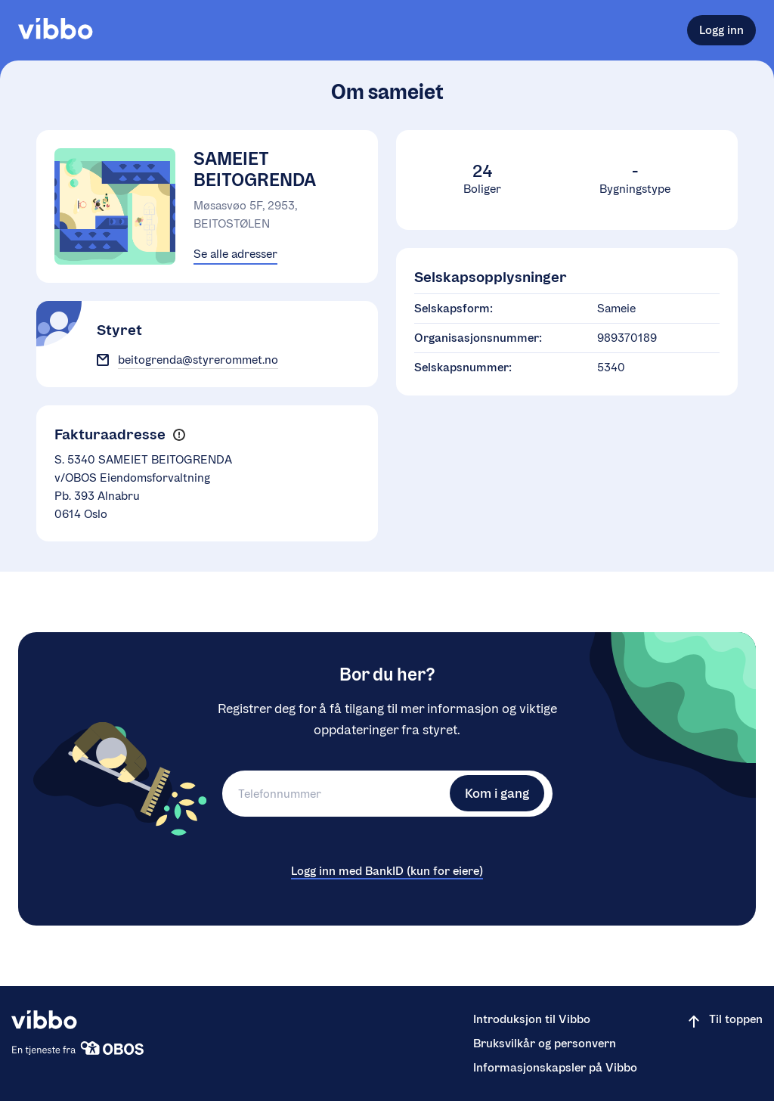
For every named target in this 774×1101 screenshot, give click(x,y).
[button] (179, 435)
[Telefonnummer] (334, 794)
